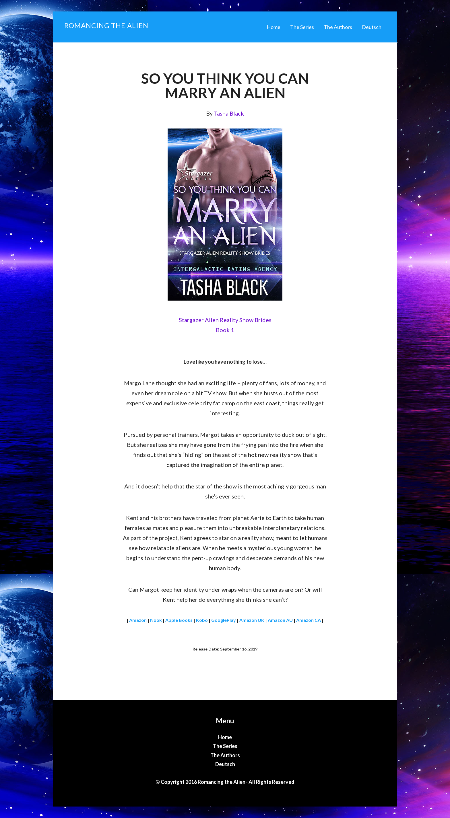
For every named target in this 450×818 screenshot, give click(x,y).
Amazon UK (251, 620)
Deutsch (225, 764)
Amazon (138, 620)
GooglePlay (223, 620)
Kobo (202, 620)
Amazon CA (308, 620)
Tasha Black (229, 113)
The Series (225, 746)
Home (225, 737)
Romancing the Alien (106, 25)
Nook (156, 620)
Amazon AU (280, 620)
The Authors (225, 755)
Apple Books (179, 620)
